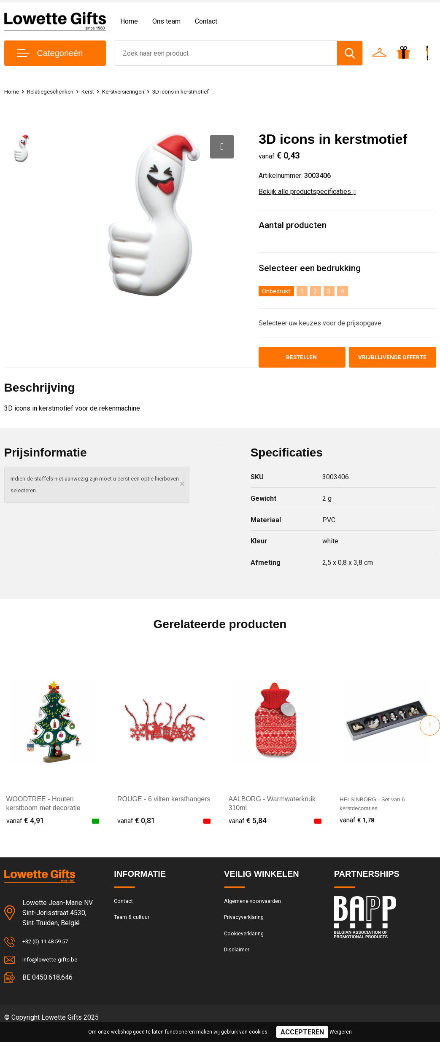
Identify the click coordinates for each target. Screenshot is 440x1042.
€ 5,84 (248, 831)
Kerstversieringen (136, 91)
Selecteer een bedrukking (311, 269)
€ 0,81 (136, 831)
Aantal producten (294, 225)
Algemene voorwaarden (257, 912)
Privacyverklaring (247, 931)
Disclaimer (238, 967)
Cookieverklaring (247, 949)
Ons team (166, 21)
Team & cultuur (135, 931)
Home (129, 21)
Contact (206, 21)
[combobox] (225, 53)
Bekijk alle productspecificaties (307, 192)
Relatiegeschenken (55, 91)
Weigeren (340, 1032)
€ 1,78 (359, 831)
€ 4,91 (25, 831)
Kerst (96, 91)
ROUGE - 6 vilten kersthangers (164, 810)
